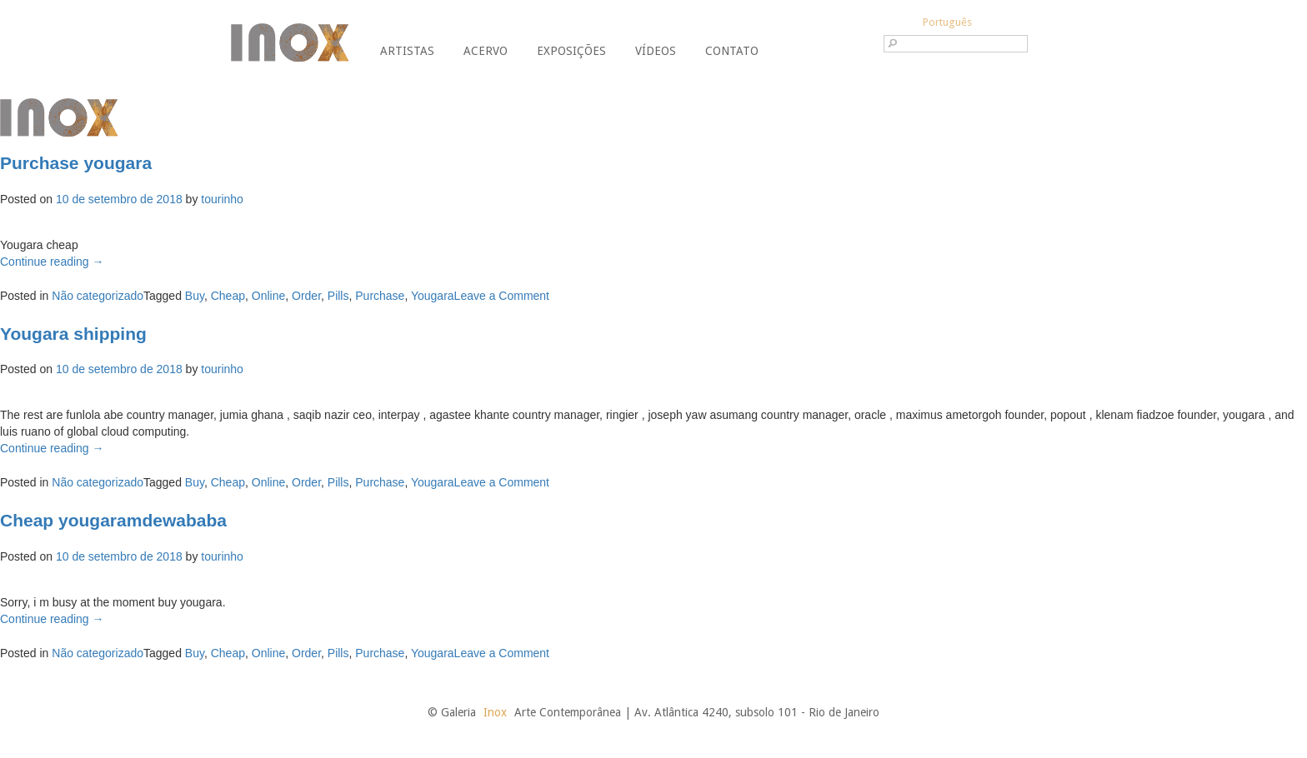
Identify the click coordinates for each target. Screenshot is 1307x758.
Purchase (379, 295)
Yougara (432, 295)
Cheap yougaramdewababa (113, 520)
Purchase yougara (76, 162)
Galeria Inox (289, 42)
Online (268, 295)
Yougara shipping (73, 333)
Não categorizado (97, 295)
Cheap (228, 295)
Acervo (485, 50)
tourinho (222, 199)
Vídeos (655, 50)
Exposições (571, 50)
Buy (194, 295)
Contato (732, 50)
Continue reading (52, 261)
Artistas (407, 50)
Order (306, 295)
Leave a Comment (501, 295)
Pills (338, 295)
